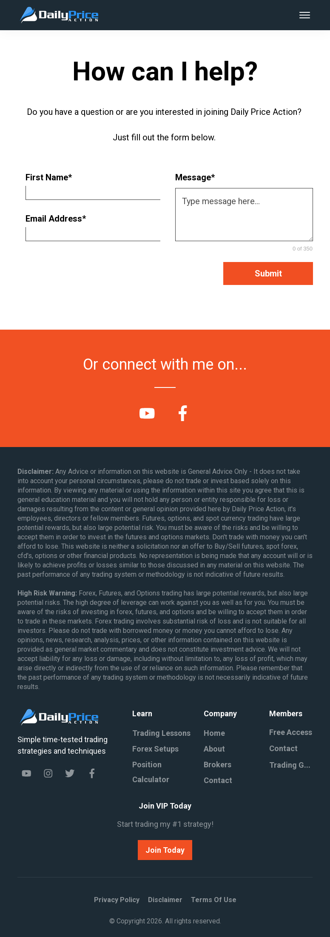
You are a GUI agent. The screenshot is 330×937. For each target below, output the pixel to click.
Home (214, 733)
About (214, 748)
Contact (218, 780)
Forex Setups (155, 748)
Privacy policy (116, 900)
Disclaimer (165, 900)
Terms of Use (213, 900)
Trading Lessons (161, 733)
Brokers (217, 764)
